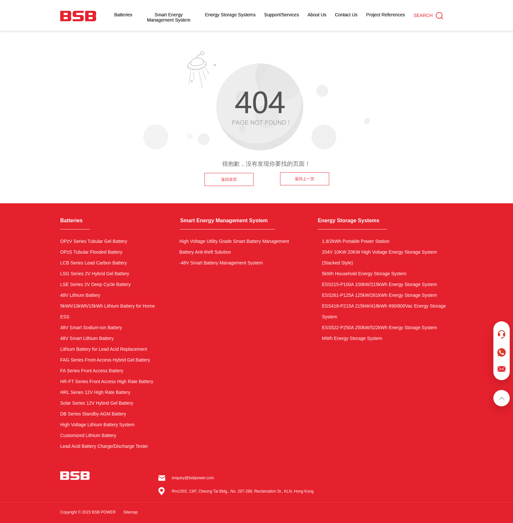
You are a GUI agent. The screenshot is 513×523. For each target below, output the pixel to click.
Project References (385, 14)
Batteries (123, 14)
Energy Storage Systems (230, 14)
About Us (317, 14)
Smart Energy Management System (168, 17)
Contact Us (346, 14)
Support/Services (281, 14)
